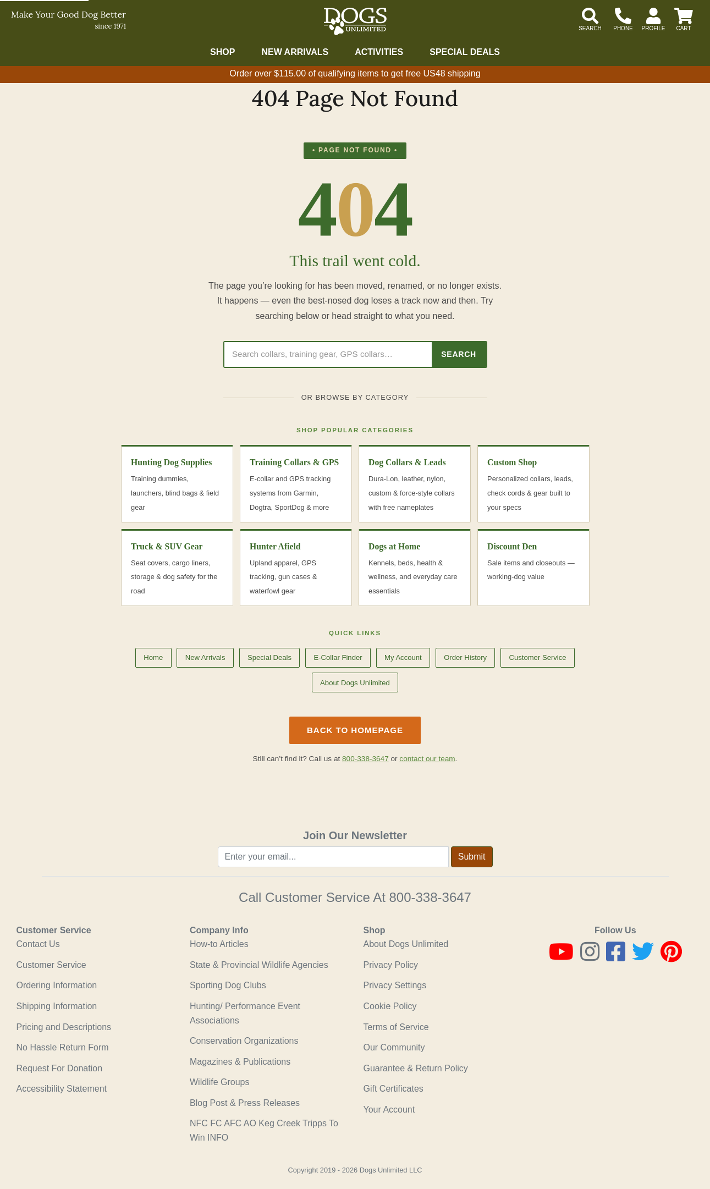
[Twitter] (643, 956)
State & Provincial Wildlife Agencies (259, 965)
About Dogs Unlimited (355, 683)
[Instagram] (590, 956)
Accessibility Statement (61, 1088)
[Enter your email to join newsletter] (333, 856)
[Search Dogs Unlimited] (328, 354)
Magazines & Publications (240, 1061)
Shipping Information (56, 1006)
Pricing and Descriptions (64, 1027)
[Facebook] (616, 956)
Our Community (394, 1047)
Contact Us (38, 944)
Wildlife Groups (219, 1082)
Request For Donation (59, 1068)
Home (153, 657)
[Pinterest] (671, 956)
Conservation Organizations (244, 1040)
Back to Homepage (355, 730)
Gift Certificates (393, 1088)
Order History (465, 657)
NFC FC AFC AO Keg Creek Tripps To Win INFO (264, 1130)
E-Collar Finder (337, 657)
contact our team (427, 759)
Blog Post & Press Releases (245, 1103)
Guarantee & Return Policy (416, 1068)
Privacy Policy (391, 965)
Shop (222, 52)
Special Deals (465, 52)
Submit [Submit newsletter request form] (472, 856)
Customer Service (537, 657)
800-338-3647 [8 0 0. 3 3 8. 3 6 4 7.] (430, 897)
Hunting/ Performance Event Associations (245, 1013)
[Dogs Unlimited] (355, 21)
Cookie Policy (390, 1006)
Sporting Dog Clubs (228, 985)
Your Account (389, 1109)
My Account (403, 657)
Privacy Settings (395, 985)
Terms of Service (396, 1027)
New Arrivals (294, 52)
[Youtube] (561, 956)
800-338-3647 (365, 759)
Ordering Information (56, 985)
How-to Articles (219, 944)
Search (458, 354)
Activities (379, 52)
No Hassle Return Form (62, 1047)
